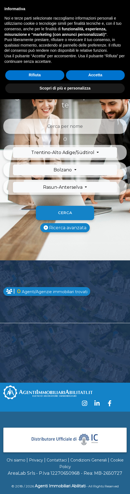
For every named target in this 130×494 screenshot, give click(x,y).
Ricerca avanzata (65, 227)
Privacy (36, 460)
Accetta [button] (95, 75)
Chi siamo (16, 460)
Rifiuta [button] (35, 75)
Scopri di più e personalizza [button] (64, 88)
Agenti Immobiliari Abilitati (60, 486)
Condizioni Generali (88, 460)
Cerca (65, 212)
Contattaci (57, 460)
